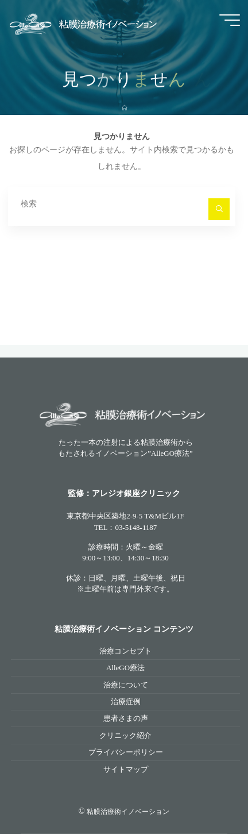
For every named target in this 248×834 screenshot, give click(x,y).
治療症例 (126, 701)
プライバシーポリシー (125, 752)
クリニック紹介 (125, 735)
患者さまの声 (125, 718)
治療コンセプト (125, 651)
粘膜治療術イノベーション (128, 811)
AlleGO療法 (125, 667)
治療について (125, 685)
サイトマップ (125, 769)
